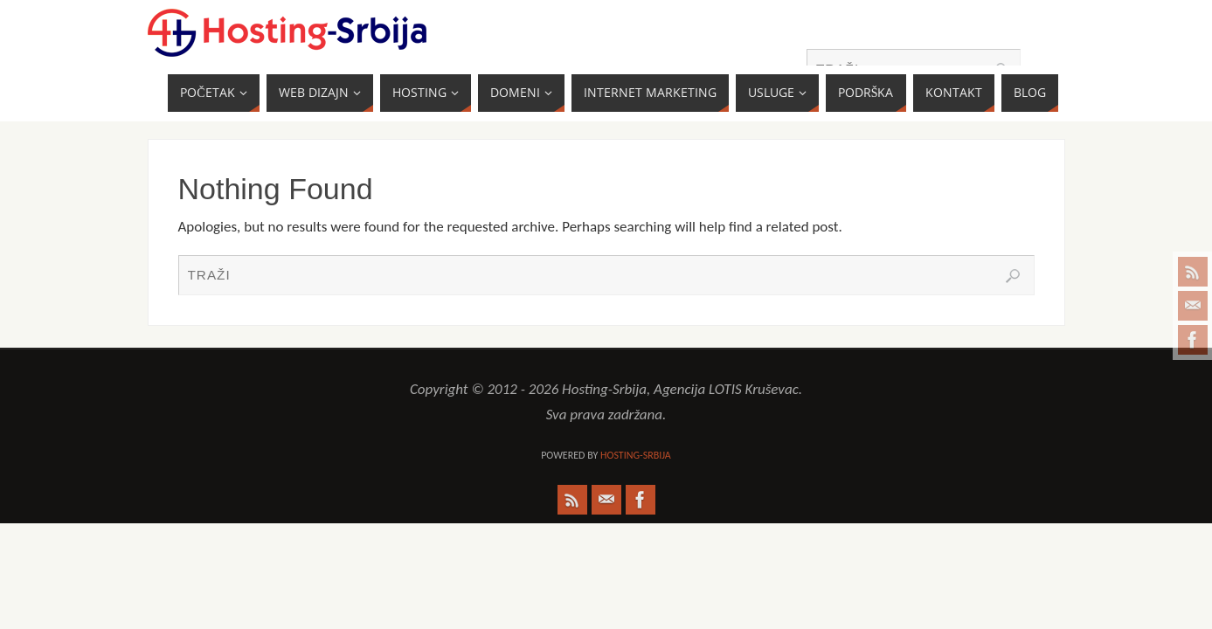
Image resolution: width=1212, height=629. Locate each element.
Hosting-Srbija (635, 455)
